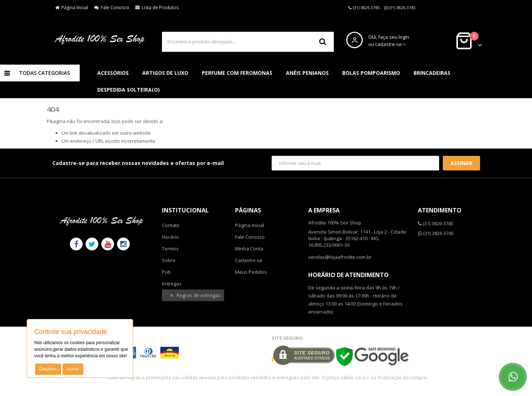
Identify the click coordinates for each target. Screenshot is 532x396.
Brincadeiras (432, 72)
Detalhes (48, 369)
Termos (170, 248)
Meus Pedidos (251, 272)
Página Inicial (71, 7)
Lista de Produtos (156, 7)
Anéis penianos (307, 72)
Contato (171, 225)
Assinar (461, 162)
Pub (166, 272)
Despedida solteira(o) (128, 89)
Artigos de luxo (165, 72)
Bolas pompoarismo (371, 72)
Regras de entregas (198, 295)
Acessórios (113, 72)
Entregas (172, 283)
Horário (170, 237)
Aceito (73, 369)
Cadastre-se (249, 260)
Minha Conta (249, 248)
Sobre (169, 260)
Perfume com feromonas (237, 72)
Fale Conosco (111, 7)
